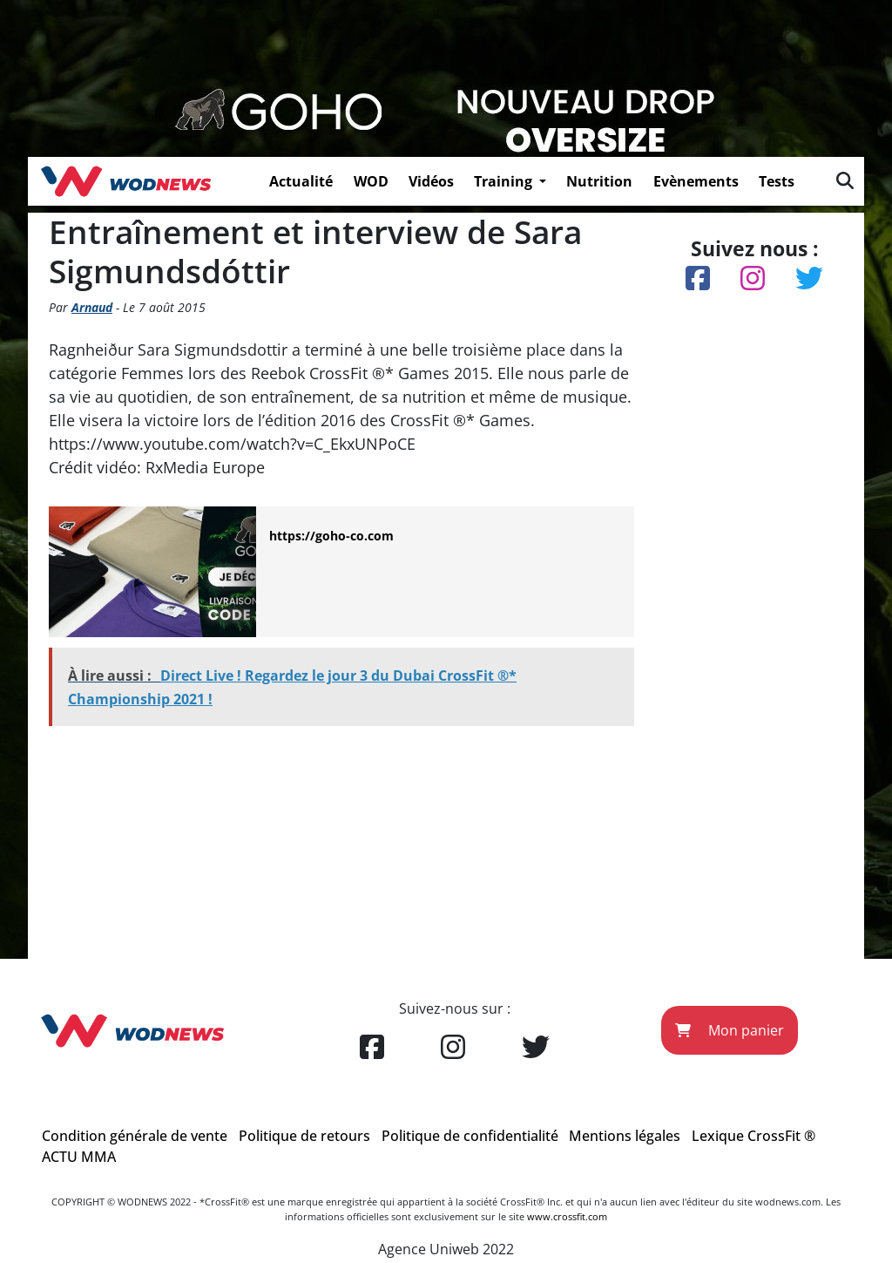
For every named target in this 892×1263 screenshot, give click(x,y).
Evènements (696, 181)
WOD (371, 181)
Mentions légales (624, 1135)
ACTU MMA (79, 1156)
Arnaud (91, 307)
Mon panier (729, 1030)
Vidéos (431, 181)
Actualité (301, 181)
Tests (776, 181)
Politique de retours (304, 1135)
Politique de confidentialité (470, 1135)
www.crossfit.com (567, 1216)
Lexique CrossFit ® (753, 1135)
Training (505, 181)
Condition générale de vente (134, 1135)
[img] (845, 180)
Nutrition (599, 181)
